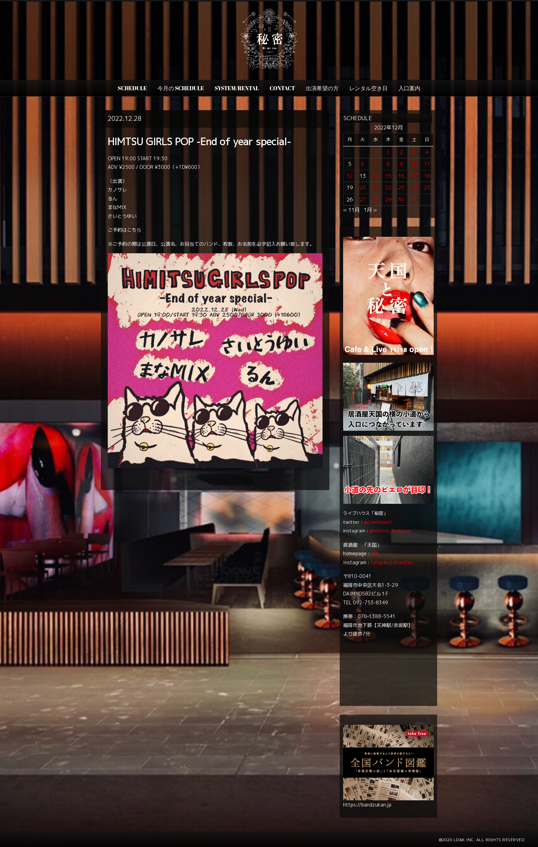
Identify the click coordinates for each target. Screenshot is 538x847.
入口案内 (409, 88)
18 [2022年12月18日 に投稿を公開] (427, 175)
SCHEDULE (132, 88)
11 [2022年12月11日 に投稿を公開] (427, 163)
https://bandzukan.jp (367, 804)
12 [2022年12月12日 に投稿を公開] (350, 175)
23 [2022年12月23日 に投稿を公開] (401, 187)
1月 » (370, 209)
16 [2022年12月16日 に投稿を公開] (401, 175)
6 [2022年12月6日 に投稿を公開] (362, 163)
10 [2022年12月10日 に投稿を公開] (414, 163)
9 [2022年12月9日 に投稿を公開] (401, 163)
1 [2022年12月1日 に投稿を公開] (388, 152)
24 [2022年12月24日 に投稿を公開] (414, 187)
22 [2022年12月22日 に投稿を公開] (388, 187)
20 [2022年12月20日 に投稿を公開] (363, 187)
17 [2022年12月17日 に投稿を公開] (414, 175)
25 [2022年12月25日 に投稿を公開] (427, 187)
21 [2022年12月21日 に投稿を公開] (375, 187)
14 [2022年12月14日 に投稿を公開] (375, 175)
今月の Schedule (180, 88)
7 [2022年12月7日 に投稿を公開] (375, 163)
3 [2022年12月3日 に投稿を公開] (414, 152)
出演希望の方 (322, 88)
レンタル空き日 (368, 88)
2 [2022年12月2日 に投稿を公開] (401, 152)
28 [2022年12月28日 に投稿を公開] (375, 199)
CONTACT (282, 88)
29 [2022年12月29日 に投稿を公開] (388, 199)
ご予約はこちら (124, 230)
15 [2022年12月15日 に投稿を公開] (388, 175)
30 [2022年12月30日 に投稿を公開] (401, 199)
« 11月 (351, 209)
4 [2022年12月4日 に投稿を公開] (427, 152)
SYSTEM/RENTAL (237, 88)
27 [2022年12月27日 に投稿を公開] (363, 199)
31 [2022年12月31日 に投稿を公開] (414, 199)
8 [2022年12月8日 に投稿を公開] (388, 163)
